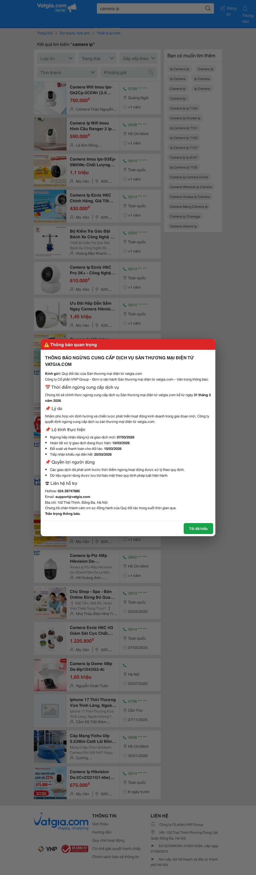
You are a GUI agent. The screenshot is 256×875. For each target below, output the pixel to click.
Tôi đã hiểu (198, 528)
